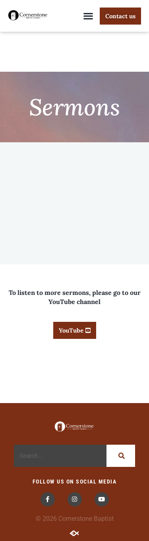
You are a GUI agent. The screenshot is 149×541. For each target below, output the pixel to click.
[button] (88, 16)
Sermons (74, 107)
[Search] (120, 456)
